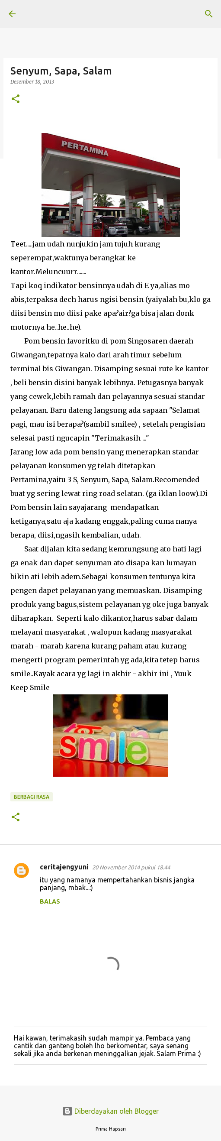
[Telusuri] (209, 13)
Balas (50, 901)
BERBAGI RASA (31, 797)
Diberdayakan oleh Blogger (110, 1111)
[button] (15, 99)
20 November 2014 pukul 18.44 (131, 867)
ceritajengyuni (64, 867)
